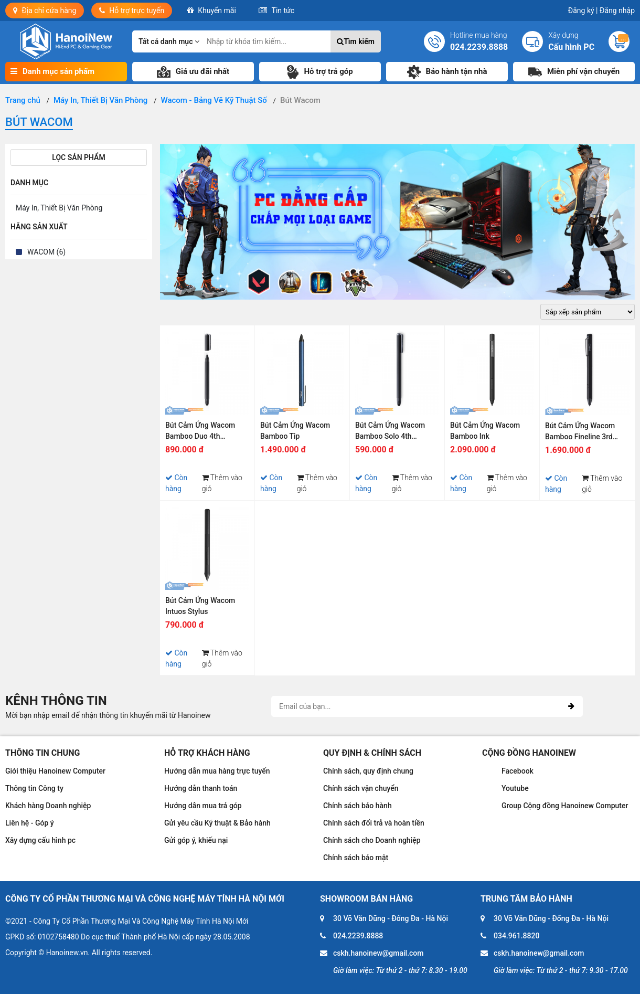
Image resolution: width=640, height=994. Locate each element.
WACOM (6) (46, 252)
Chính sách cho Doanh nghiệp (372, 840)
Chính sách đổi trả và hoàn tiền (373, 823)
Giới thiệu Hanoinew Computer (55, 771)
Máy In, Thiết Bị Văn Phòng (59, 208)
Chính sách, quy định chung (368, 771)
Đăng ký (583, 10)
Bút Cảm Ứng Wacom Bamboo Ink (485, 430)
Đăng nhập (617, 10)
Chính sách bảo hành (357, 805)
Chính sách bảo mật (355, 857)
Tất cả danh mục (168, 41)
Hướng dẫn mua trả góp (203, 805)
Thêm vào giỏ (222, 483)
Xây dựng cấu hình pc (40, 840)
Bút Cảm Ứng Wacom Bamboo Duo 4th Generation (200, 432)
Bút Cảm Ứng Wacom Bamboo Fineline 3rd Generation (580, 432)
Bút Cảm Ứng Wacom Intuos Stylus (200, 606)
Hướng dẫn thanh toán (200, 788)
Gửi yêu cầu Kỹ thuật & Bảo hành (217, 823)
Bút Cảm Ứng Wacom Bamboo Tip (295, 430)
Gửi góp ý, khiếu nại (196, 840)
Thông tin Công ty (34, 788)
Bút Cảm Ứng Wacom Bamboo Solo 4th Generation (390, 432)
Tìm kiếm (356, 41)
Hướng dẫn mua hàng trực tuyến (217, 771)
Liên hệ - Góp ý (29, 823)
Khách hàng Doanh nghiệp (48, 805)
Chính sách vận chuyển (361, 788)
